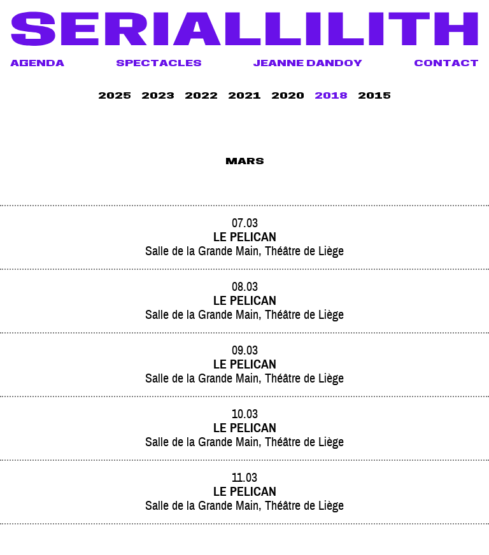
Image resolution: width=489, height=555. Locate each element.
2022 (201, 97)
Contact (446, 64)
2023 (157, 97)
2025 (114, 97)
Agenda (37, 64)
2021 (244, 97)
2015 (374, 97)
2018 (331, 97)
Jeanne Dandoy (307, 64)
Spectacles (159, 64)
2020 (287, 97)
